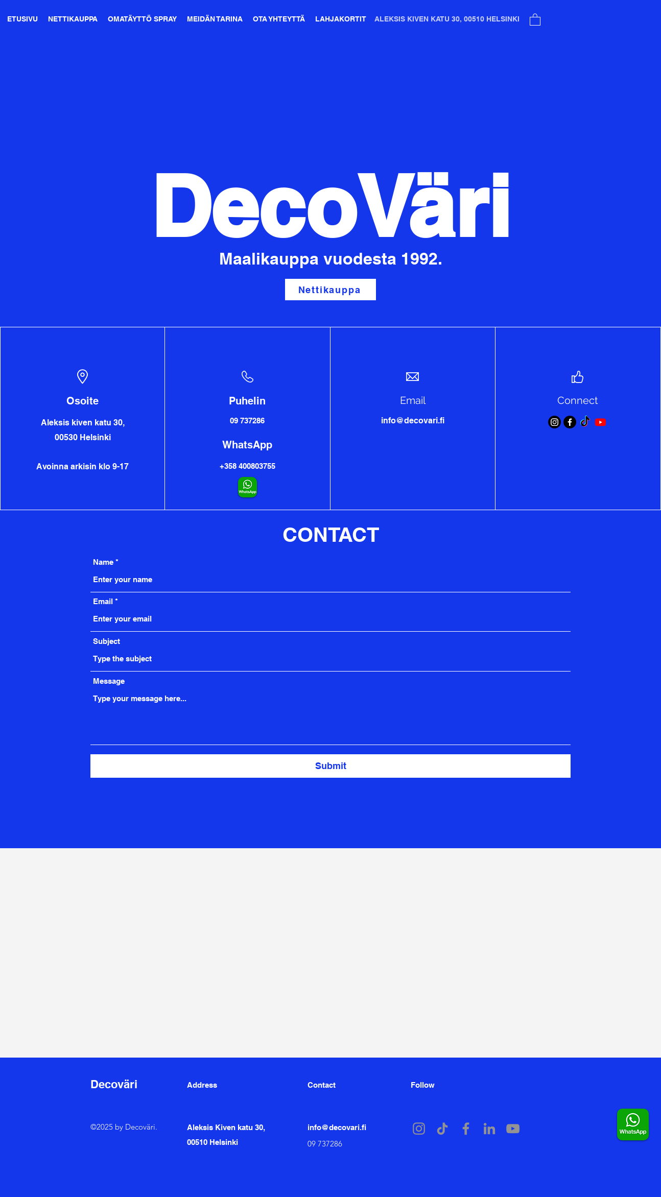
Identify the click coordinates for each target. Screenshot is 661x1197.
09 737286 (325, 1143)
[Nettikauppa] (330, 289)
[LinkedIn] (489, 1128)
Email (103, 601)
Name (103, 562)
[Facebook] (569, 422)
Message (109, 681)
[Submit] (330, 766)
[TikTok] (585, 422)
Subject (106, 641)
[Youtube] (600, 422)
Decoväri (113, 1084)
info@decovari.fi (337, 1127)
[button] (535, 19)
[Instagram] (554, 422)
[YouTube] (513, 1128)
